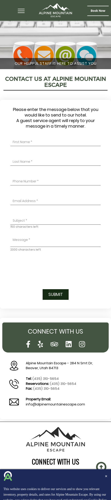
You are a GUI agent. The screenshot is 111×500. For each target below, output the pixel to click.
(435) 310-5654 (45, 378)
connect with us (55, 461)
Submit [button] (55, 294)
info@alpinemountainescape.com (55, 404)
